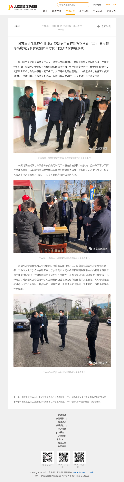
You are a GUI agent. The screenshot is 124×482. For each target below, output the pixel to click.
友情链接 (60, 418)
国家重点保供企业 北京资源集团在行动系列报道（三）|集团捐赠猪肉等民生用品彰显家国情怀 (59, 397)
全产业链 (83, 11)
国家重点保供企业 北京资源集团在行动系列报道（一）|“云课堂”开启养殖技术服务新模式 (57, 401)
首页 (45, 11)
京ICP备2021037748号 (83, 472)
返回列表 (106, 26)
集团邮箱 (62, 446)
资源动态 (70, 11)
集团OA (60, 439)
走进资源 (56, 11)
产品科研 (97, 11)
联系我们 (60, 425)
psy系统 (60, 432)
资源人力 (111, 11)
